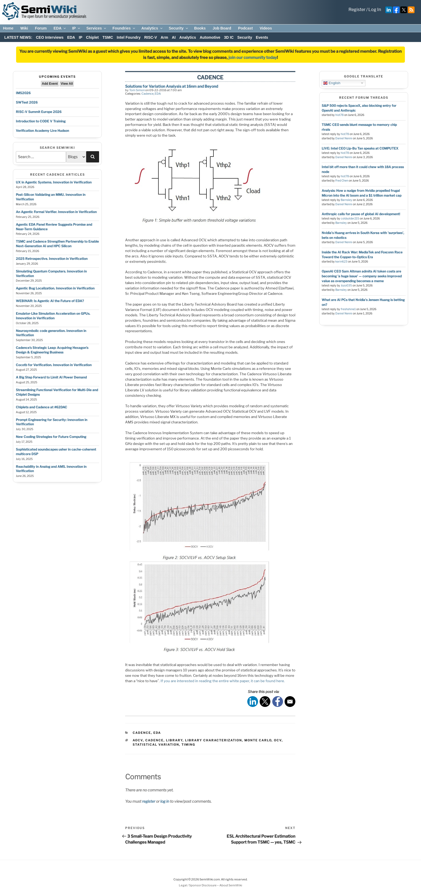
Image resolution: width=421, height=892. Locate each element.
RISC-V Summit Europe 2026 (38, 112)
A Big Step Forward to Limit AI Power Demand (51, 377)
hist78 (339, 115)
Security (178, 28)
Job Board (222, 28)
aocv (138, 740)
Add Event (50, 84)
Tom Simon (137, 90)
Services (96, 28)
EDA (60, 28)
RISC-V (150, 37)
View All (67, 84)
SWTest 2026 (27, 102)
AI (174, 37)
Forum (41, 28)
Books (200, 28)
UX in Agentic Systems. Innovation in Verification (54, 182)
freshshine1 (348, 309)
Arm (164, 37)
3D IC (229, 37)
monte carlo (257, 740)
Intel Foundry (129, 37)
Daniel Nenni (343, 138)
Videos (266, 28)
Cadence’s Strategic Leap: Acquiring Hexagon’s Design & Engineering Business (52, 350)
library (174, 740)
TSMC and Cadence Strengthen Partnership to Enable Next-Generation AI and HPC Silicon (57, 243)
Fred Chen (341, 180)
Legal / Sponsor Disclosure (198, 885)
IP (76, 28)
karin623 (341, 261)
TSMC (107, 37)
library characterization (213, 740)
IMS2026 (23, 93)
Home (8, 28)
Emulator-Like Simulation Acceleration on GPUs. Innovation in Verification (53, 316)
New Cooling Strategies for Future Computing (51, 437)
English (331, 83)
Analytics (152, 28)
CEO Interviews (50, 37)
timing (188, 744)
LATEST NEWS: (18, 37)
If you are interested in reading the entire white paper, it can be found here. (223, 681)
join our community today (252, 57)
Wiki (24, 28)
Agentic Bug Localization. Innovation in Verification (55, 288)
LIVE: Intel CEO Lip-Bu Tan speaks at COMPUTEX (360, 148)
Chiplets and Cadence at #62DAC (41, 407)
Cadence (147, 93)
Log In (374, 9)
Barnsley (346, 200)
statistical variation (156, 744)
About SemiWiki (230, 885)
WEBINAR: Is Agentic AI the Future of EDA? (50, 301)
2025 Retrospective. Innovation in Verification (52, 259)
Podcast (245, 28)
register (148, 801)
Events (262, 37)
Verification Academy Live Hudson (42, 131)
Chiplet (92, 37)
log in (164, 801)
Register (357, 9)
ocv (278, 740)
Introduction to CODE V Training (41, 121)
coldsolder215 (350, 218)
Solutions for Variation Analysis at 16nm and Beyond (171, 86)
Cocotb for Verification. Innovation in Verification (54, 365)
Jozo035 (346, 285)
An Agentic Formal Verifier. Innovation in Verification (56, 212)
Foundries (124, 28)
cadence (154, 740)
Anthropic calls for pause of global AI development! (361, 214)
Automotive (210, 37)
